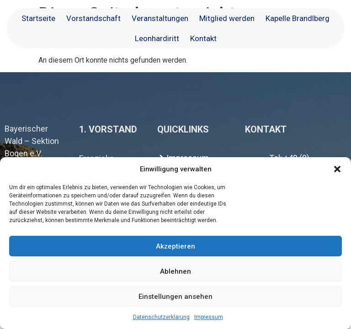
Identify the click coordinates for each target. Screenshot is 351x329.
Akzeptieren (175, 246)
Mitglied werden (227, 18)
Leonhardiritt (157, 38)
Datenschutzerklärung (161, 317)
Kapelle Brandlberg (298, 18)
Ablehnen (175, 271)
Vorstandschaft (93, 18)
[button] (337, 169)
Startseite (38, 18)
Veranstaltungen (160, 18)
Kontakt (203, 38)
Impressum (208, 317)
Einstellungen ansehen (175, 296)
